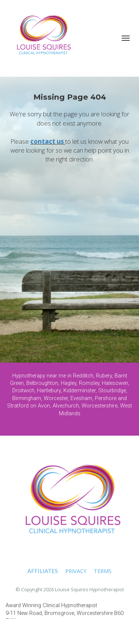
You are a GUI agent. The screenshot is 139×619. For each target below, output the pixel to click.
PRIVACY (75, 571)
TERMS (103, 571)
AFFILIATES (42, 571)
